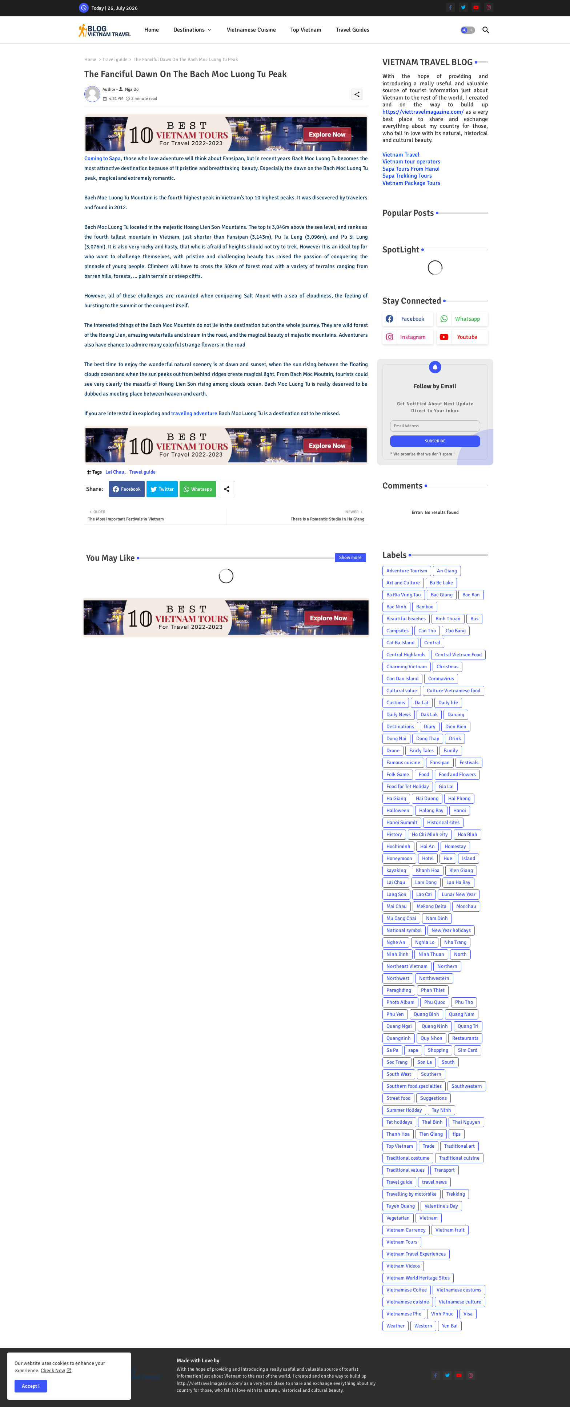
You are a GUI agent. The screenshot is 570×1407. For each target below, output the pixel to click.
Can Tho (427, 631)
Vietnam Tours (401, 1242)
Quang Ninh (435, 1026)
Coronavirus (441, 679)
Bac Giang (442, 595)
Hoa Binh (467, 834)
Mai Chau (396, 906)
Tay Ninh (441, 1110)
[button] (468, 30)
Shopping (438, 1050)
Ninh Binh (397, 954)
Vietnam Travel (401, 154)
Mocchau (466, 906)
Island (468, 858)
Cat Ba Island (400, 643)
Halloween (397, 810)
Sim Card (467, 1050)
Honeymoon (399, 858)
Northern (447, 966)
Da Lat (422, 703)
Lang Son (396, 894)
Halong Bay (431, 810)
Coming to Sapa (102, 158)
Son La (424, 1062)
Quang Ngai (399, 1026)
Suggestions (433, 1098)
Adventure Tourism (406, 571)
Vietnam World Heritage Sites (418, 1278)
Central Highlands (405, 655)
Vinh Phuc (442, 1314)
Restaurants (465, 1038)
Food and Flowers (457, 774)
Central (432, 643)
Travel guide (115, 59)
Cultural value (401, 691)
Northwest (397, 978)
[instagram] (488, 7)
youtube (467, 337)
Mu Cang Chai (401, 918)
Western (423, 1326)
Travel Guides (352, 29)
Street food (398, 1098)
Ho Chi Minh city (430, 834)
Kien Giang (461, 870)
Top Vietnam (305, 29)
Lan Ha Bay (458, 882)
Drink (455, 738)
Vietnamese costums (459, 1290)
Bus (474, 619)
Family (450, 750)
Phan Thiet (433, 990)
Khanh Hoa (427, 870)
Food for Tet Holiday (407, 786)
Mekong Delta (431, 906)
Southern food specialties (414, 1086)
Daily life (448, 703)
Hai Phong (459, 798)
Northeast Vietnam (407, 966)
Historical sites (443, 822)
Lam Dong (426, 882)
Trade (428, 1146)
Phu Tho (464, 1002)
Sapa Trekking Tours (407, 175)
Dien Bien (455, 726)
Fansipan (440, 762)
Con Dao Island (402, 679)
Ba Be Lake (441, 583)
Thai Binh (432, 1122)
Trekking (455, 1194)
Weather (395, 1326)
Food (424, 774)
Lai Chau (114, 472)
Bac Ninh (396, 607)
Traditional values (405, 1170)
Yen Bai (450, 1326)
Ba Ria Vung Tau (403, 595)
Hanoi (459, 810)
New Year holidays (451, 930)
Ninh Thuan (431, 954)
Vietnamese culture (460, 1302)
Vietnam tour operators (411, 161)
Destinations (189, 29)
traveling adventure (194, 413)
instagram (413, 337)
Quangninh (398, 1038)
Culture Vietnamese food (453, 691)
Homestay (455, 846)
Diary (429, 726)
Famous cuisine (403, 762)
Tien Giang (431, 1134)
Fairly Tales (421, 750)
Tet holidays (399, 1122)
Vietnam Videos (403, 1266)
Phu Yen (395, 1014)
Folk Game (397, 774)
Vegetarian (398, 1218)
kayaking (396, 870)
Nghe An (395, 942)
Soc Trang (397, 1062)
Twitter (166, 489)
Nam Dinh (437, 918)
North (460, 954)
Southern (431, 1074)
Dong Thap (427, 738)
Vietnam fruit (450, 1230)
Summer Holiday (404, 1110)
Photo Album (400, 1002)
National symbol (404, 930)
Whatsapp (201, 489)
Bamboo (424, 607)
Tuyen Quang (400, 1206)
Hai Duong (427, 798)
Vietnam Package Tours (411, 183)
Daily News (398, 714)
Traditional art (459, 1146)
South (448, 1062)
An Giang (447, 571)
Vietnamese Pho (403, 1314)
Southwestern (466, 1086)
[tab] (151, 30)
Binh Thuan (448, 619)
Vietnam (429, 1218)
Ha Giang (396, 798)
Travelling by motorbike (411, 1194)
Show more (350, 557)
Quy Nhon (431, 1038)
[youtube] (476, 7)
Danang (455, 714)
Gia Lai (446, 786)
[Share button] (226, 489)
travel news (434, 1182)
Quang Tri (468, 1026)
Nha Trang (455, 942)
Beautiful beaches (406, 619)
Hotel (428, 858)
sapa (413, 1050)
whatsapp (467, 319)
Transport (444, 1170)
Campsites (397, 631)
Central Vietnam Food (458, 655)
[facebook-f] (450, 7)
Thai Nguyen (466, 1122)
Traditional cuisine (459, 1158)
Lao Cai (424, 894)
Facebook (131, 489)
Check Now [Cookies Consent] (53, 1370)
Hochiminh (398, 846)
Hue (447, 858)
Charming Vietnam (406, 667)
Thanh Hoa (398, 1134)
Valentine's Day (441, 1206)
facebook (412, 319)
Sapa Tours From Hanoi (410, 169)
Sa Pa (392, 1050)
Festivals (468, 762)
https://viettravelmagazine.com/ (423, 111)
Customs (395, 703)
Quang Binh (426, 1014)
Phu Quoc (434, 1002)
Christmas (447, 667)
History (394, 834)
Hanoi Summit (401, 822)
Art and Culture (403, 583)
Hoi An (427, 846)
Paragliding (398, 990)
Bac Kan (471, 595)
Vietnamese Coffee (406, 1290)
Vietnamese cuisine (251, 29)
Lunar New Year (458, 894)
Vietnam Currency (406, 1230)
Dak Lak (429, 714)
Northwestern (434, 978)
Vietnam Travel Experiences (416, 1254)
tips (457, 1134)
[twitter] (463, 7)
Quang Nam (461, 1014)
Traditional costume (407, 1158)
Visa (468, 1314)
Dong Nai (396, 738)
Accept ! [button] (31, 1386)
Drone (393, 750)
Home (151, 29)
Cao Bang (456, 631)
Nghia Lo (424, 942)
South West (398, 1074)
